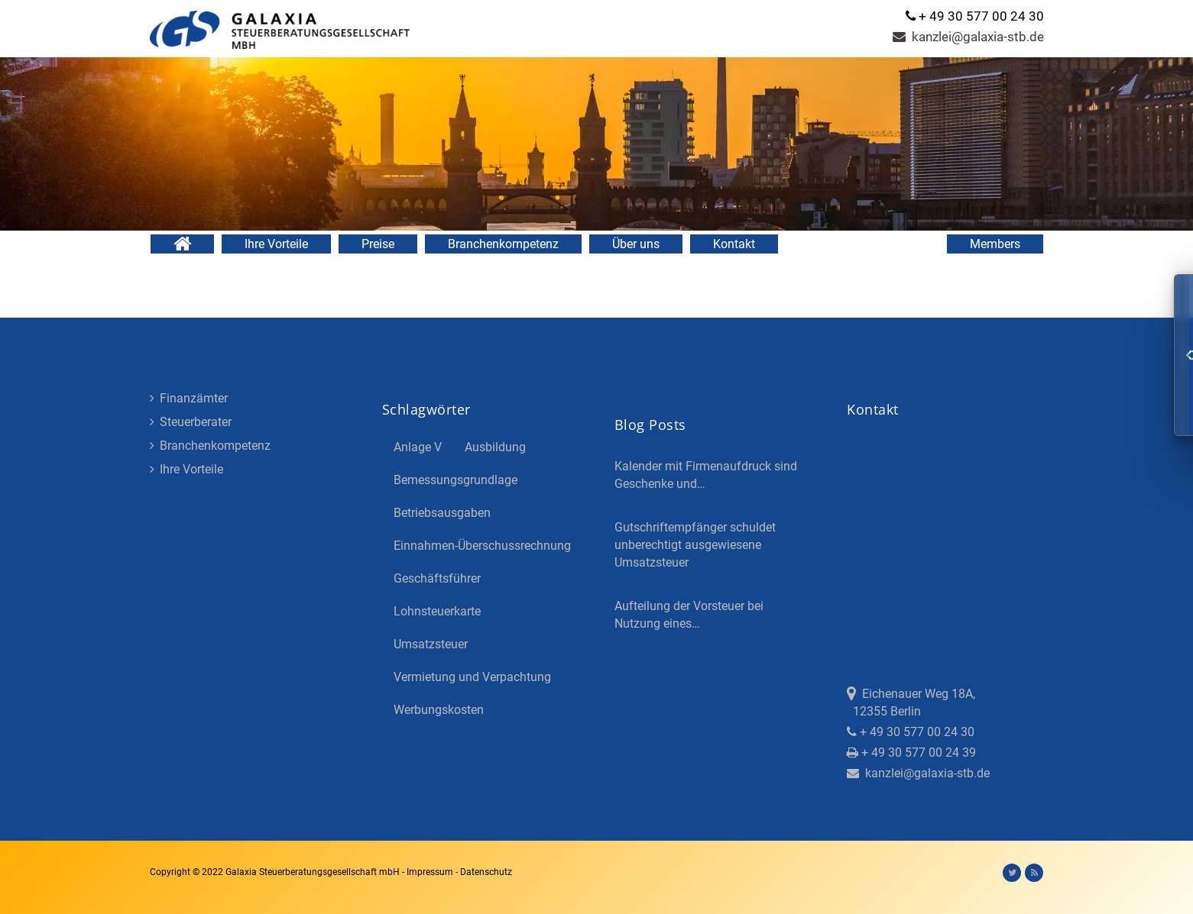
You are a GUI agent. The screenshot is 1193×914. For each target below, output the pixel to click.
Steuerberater (191, 422)
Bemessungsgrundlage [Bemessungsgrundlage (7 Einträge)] (455, 480)
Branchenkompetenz (503, 244)
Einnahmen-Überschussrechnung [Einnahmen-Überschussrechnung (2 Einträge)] (482, 545)
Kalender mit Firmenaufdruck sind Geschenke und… (705, 475)
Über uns (636, 244)
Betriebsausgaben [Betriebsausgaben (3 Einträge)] (442, 512)
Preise (377, 244)
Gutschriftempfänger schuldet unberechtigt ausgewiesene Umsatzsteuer (695, 545)
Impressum (431, 872)
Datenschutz (486, 872)
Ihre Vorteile (276, 244)
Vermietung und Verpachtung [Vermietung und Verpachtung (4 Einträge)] (472, 677)
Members (995, 244)
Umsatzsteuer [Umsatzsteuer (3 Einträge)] (431, 644)
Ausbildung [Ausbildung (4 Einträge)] (495, 447)
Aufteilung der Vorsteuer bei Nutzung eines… (688, 615)
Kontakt (734, 244)
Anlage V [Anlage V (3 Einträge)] (418, 447)
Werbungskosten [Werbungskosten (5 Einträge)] (439, 709)
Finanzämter (189, 398)
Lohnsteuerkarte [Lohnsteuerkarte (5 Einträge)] (437, 611)
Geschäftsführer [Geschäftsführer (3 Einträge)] (437, 578)
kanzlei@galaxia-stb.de (968, 36)
